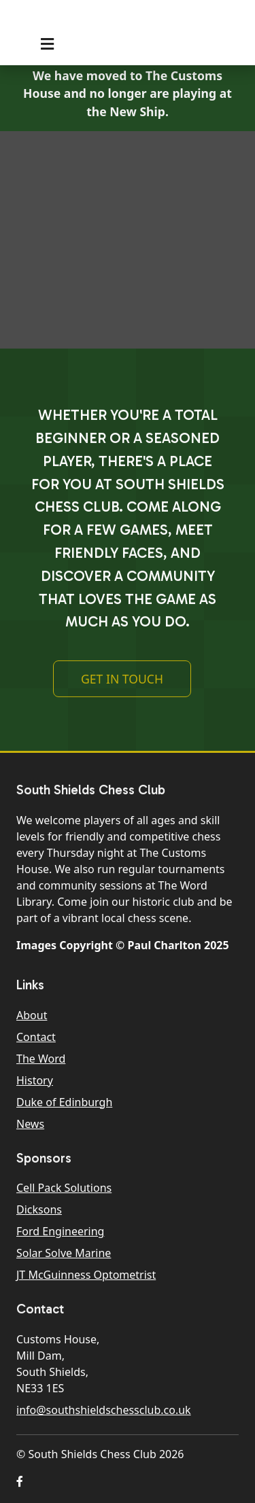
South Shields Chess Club (117, 22)
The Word (40, 1058)
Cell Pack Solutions (64, 1187)
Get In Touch (122, 683)
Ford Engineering (60, 1231)
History (34, 1080)
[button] (19, 1481)
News (30, 1123)
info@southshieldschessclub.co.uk (103, 1409)
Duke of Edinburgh (64, 1102)
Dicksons (39, 1209)
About (31, 1015)
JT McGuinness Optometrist (86, 1274)
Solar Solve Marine (63, 1252)
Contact (36, 1036)
